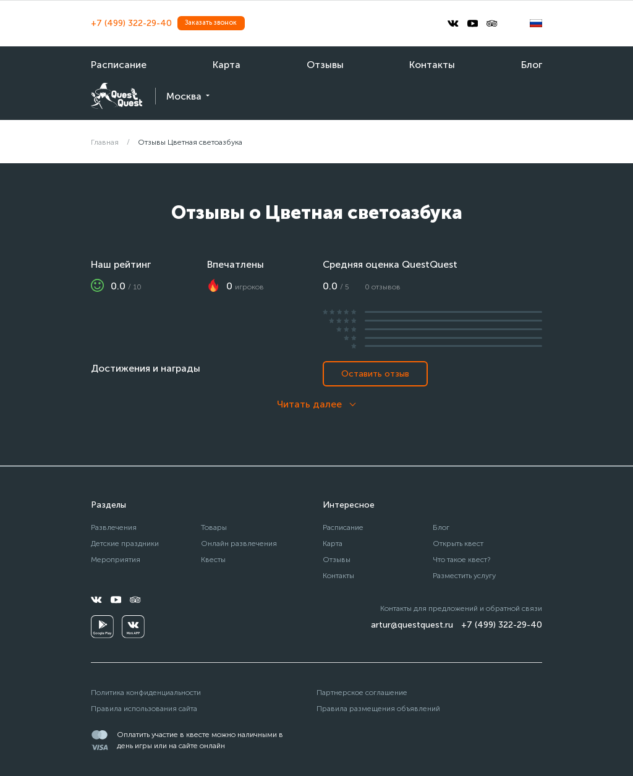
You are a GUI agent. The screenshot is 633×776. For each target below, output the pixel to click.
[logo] (116, 96)
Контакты (432, 64)
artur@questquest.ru (412, 625)
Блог (531, 64)
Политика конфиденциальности (146, 692)
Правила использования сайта (144, 708)
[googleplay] (102, 626)
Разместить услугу (464, 575)
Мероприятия (115, 559)
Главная (105, 142)
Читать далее (309, 404)
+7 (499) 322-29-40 (131, 23)
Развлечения (114, 527)
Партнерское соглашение (361, 692)
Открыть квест (458, 543)
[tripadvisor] (492, 23)
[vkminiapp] (133, 626)
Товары (214, 527)
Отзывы (325, 64)
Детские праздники (125, 543)
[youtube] (472, 23)
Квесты (213, 559)
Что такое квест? (462, 559)
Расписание (119, 64)
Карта (226, 64)
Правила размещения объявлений (378, 708)
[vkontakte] (453, 23)
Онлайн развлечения (239, 543)
